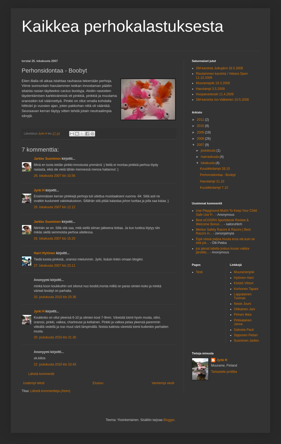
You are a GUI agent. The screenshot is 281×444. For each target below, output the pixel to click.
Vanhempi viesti (163, 383)
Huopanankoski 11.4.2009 (214, 94)
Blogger (169, 420)
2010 (201, 126)
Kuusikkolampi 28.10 (215, 169)
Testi (199, 272)
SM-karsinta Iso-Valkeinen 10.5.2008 (222, 100)
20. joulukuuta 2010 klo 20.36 (55, 297)
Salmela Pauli (244, 330)
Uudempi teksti (33, 383)
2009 (201, 132)
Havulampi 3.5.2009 (210, 89)
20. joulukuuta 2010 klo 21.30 (55, 337)
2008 (201, 139)
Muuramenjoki (244, 272)
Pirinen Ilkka (243, 314)
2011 (201, 120)
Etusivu (98, 383)
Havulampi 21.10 (212, 181)
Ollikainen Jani (244, 309)
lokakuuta (208, 163)
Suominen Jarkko (246, 340)
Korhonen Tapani (246, 289)
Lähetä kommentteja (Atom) (50, 391)
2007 (201, 145)
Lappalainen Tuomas (243, 296)
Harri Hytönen (44, 253)
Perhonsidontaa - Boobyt (218, 175)
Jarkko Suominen (47, 159)
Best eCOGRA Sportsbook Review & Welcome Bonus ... (222, 222)
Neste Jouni (242, 304)
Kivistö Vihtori (243, 283)
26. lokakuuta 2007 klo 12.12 (54, 207)
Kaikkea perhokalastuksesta (122, 26)
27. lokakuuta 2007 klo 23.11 (54, 265)
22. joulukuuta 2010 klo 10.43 (55, 364)
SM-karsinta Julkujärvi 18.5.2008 (219, 68)
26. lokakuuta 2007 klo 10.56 (54, 176)
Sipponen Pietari (246, 335)
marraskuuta (210, 157)
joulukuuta (208, 150)
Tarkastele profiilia (224, 372)
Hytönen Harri (244, 278)
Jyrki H (39, 190)
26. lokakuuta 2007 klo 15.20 (54, 238)
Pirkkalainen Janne (243, 322)
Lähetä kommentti (41, 374)
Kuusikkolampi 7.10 (214, 188)
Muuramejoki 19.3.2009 (213, 83)
